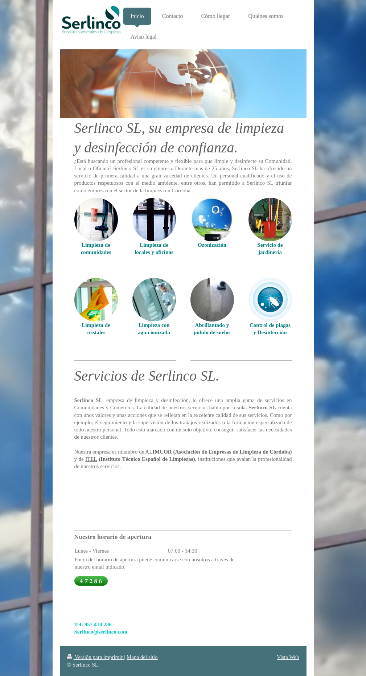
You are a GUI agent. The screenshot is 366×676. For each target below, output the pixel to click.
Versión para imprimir (95, 657)
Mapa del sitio (142, 657)
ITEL (91, 459)
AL (148, 452)
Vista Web (288, 657)
